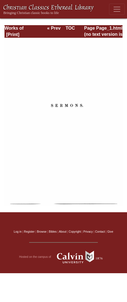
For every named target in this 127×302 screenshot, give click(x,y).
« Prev (54, 28)
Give (110, 231)
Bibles (53, 231)
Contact (100, 231)
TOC (70, 28)
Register (29, 231)
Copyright (75, 231)
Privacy (88, 231)
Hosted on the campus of (63, 257)
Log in (18, 231)
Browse (42, 231)
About (62, 231)
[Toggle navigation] (117, 9)
